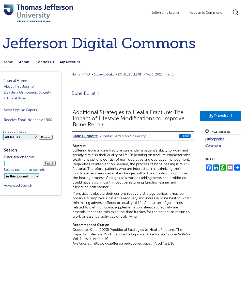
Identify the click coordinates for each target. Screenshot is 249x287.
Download (220, 116)
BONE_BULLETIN (130, 74)
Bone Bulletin (85, 93)
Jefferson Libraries (165, 12)
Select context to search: (24, 170)
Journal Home (15, 81)
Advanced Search (18, 185)
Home (76, 74)
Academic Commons (206, 12)
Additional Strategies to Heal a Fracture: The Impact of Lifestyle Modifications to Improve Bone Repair (128, 118)
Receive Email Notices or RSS (28, 120)
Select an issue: (15, 131)
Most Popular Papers (20, 110)
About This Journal (19, 86)
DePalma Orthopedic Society (27, 92)
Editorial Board (15, 98)
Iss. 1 (170, 74)
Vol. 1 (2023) (154, 74)
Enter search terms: (20, 157)
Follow (185, 135)
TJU (87, 74)
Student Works (104, 74)
